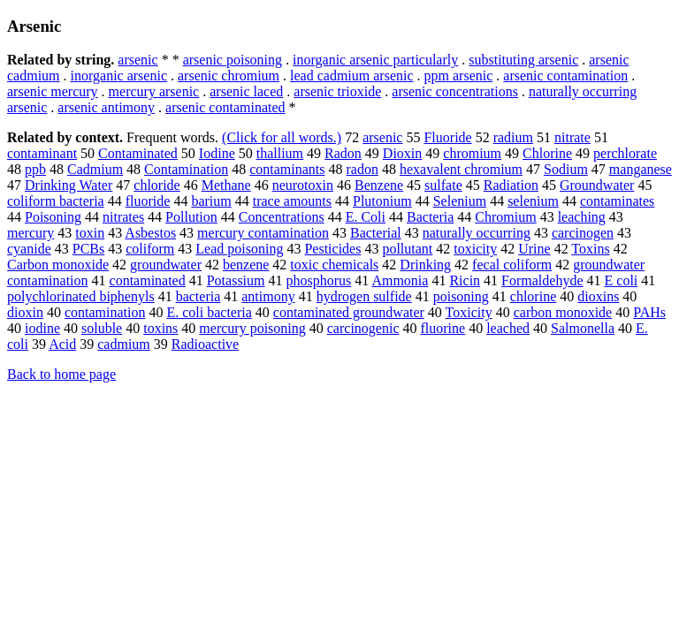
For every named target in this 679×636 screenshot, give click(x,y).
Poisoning (53, 216)
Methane (226, 185)
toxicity (475, 248)
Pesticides (332, 248)
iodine (42, 328)
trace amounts (292, 200)
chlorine (533, 296)
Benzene (379, 185)
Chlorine (547, 153)
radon (362, 169)
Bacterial (375, 232)
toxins (160, 328)
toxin (89, 232)
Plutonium (382, 200)
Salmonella (582, 328)
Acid (62, 344)
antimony (267, 296)
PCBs (88, 248)
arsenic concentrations (455, 91)
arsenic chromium (228, 75)
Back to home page (61, 374)
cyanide (29, 248)
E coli (621, 280)
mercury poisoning (252, 328)
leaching (582, 216)
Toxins (590, 248)
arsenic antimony (106, 107)
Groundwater (597, 185)
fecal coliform (512, 264)
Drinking (425, 264)
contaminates (617, 200)
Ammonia (399, 280)
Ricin (464, 280)
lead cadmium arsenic (352, 75)
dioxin (25, 312)
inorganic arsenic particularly (375, 59)
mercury (30, 232)
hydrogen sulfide (364, 296)
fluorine (443, 328)
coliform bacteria (55, 200)
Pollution (191, 216)
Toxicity (469, 312)
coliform (150, 248)
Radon (343, 153)
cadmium (123, 344)
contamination (105, 312)
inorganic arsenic (119, 75)
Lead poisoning (239, 248)
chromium (472, 153)
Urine (534, 248)
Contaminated (138, 153)
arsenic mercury (52, 91)
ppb (35, 169)
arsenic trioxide (337, 91)
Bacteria (430, 216)
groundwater (166, 264)
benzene (246, 264)
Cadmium (95, 169)
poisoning (461, 296)
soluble (101, 328)
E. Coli (365, 216)
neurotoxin (302, 185)
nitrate (572, 137)
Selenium (459, 200)
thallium (279, 153)
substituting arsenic (523, 59)
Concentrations (281, 216)
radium (513, 137)
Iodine (217, 153)
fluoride (148, 200)
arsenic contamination (565, 75)
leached (508, 328)
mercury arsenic (154, 91)
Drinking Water (68, 185)
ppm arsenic (458, 75)
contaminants (286, 169)
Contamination (186, 169)
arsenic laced (246, 91)
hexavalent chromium (461, 169)
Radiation (511, 185)
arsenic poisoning (232, 59)
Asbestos (150, 232)
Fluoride (447, 137)
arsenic (137, 59)
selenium (533, 200)
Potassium (236, 280)
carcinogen (583, 232)
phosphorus (319, 280)
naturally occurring (476, 232)
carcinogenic (363, 328)
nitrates (123, 216)
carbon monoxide (563, 312)
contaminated (148, 280)
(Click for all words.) (281, 137)
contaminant (42, 153)
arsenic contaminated (225, 107)
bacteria (198, 296)
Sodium (566, 169)
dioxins (598, 296)
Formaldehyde (542, 280)
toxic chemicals (334, 264)
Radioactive (205, 344)
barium (211, 200)
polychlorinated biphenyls (81, 296)
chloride (156, 185)
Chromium (505, 216)
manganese (640, 169)
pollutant (407, 248)
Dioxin (402, 153)
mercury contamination (263, 232)
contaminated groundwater (348, 312)
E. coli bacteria (208, 312)
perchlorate (625, 153)
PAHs (649, 312)
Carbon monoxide (58, 264)
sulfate (443, 185)
